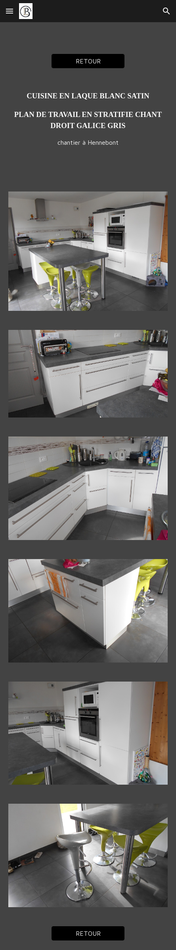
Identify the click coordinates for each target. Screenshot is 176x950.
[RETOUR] (88, 61)
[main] (87, 118)
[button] (9, 11)
